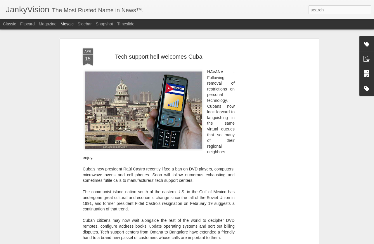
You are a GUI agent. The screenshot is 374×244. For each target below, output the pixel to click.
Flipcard (27, 24)
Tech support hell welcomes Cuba (158, 46)
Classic (9, 24)
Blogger (205, 241)
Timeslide (125, 24)
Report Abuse (222, 241)
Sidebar (85, 24)
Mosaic (66, 24)
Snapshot (104, 24)
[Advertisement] (267, 127)
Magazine (48, 24)
